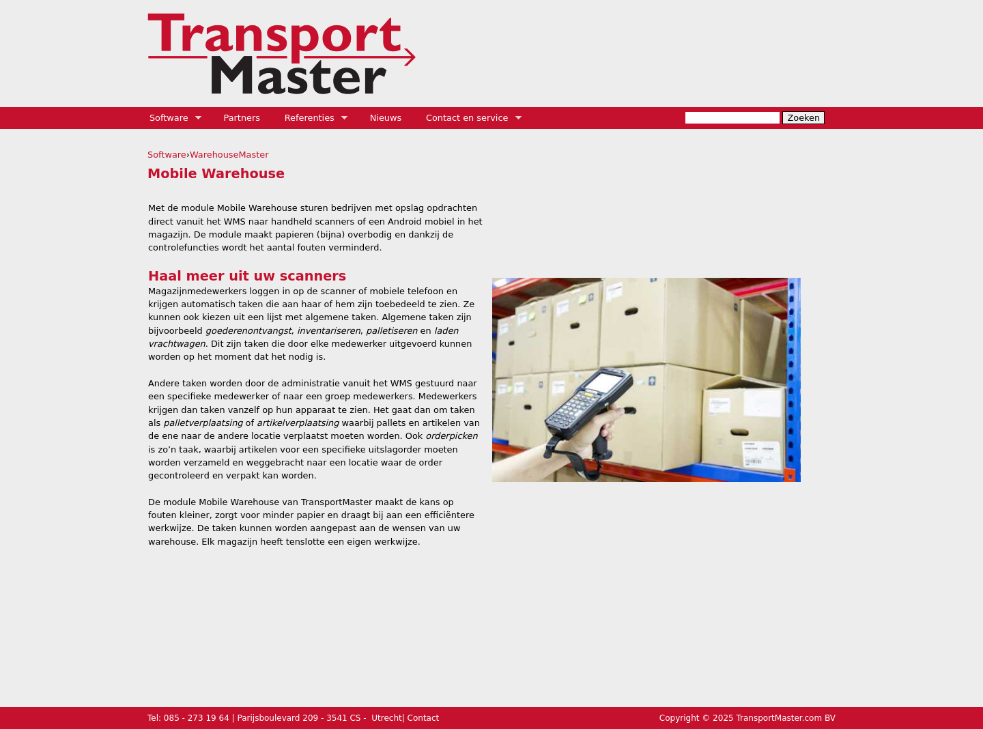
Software (171, 118)
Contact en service (469, 118)
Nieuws (386, 118)
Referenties (311, 118)
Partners (241, 118)
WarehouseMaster (229, 154)
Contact (424, 718)
